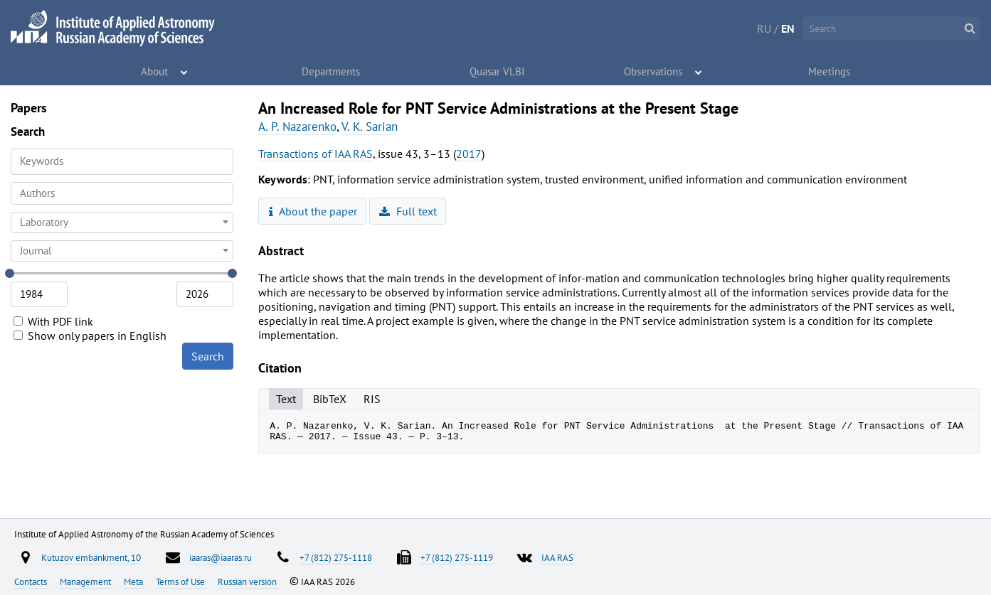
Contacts (31, 581)
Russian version (248, 581)
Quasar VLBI (497, 71)
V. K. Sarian (369, 126)
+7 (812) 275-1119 (456, 557)
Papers (29, 108)
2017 (469, 153)
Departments (331, 71)
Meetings (829, 71)
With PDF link (53, 321)
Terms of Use (181, 581)
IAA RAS (557, 557)
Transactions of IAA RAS (315, 153)
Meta (134, 581)
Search (207, 356)
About (155, 71)
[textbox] (122, 222)
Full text (408, 211)
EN (788, 28)
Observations (653, 71)
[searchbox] (122, 193)
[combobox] (122, 193)
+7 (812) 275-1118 (336, 557)
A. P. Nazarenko (297, 126)
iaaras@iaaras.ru (220, 557)
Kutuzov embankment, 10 (91, 557)
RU (764, 28)
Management (86, 581)
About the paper (313, 211)
